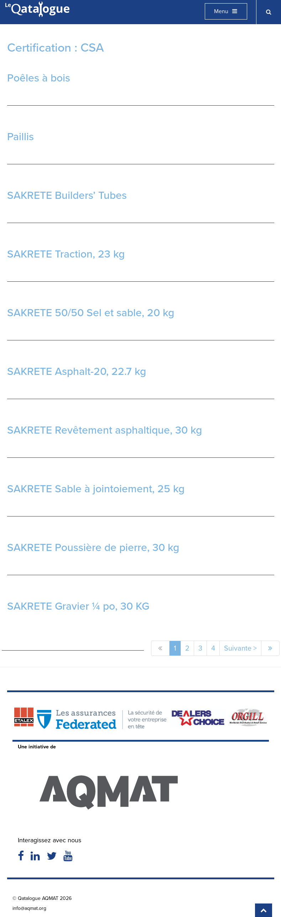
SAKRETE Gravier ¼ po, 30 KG (78, 606)
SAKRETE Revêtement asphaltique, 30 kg (104, 430)
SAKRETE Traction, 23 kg (66, 254)
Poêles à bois (38, 78)
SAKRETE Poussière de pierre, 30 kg (93, 547)
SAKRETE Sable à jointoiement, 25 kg (95, 489)
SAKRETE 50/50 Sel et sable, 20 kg (90, 312)
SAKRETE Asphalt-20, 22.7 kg (76, 371)
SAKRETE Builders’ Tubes (67, 195)
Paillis (20, 136)
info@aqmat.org (29, 908)
